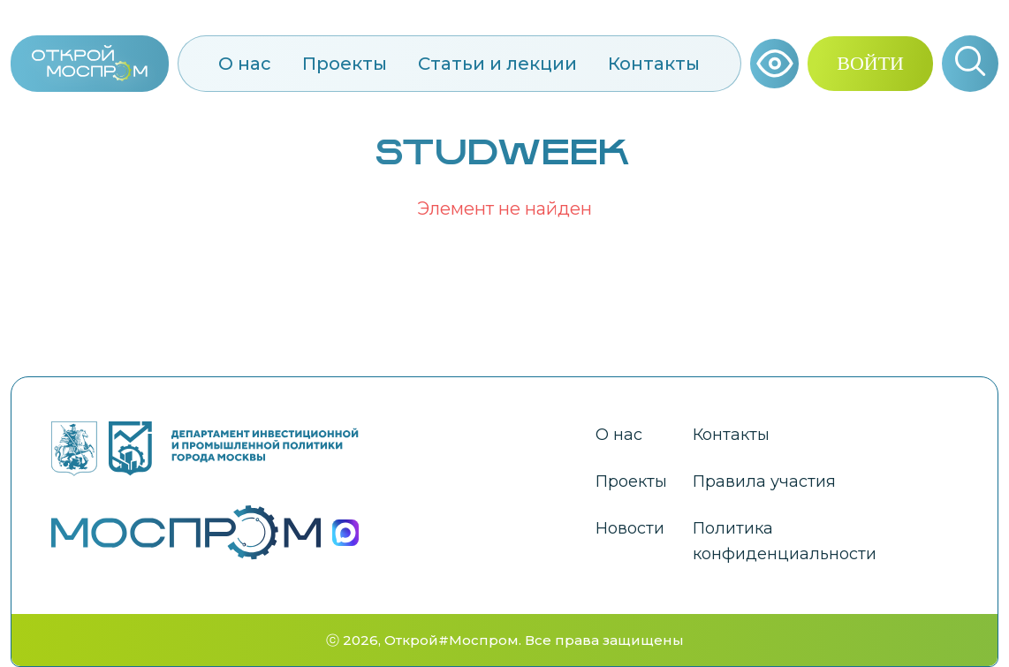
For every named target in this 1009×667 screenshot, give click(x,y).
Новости (630, 528)
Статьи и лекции (497, 63)
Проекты (344, 63)
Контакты (654, 63)
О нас (244, 63)
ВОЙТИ (870, 63)
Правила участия (764, 481)
